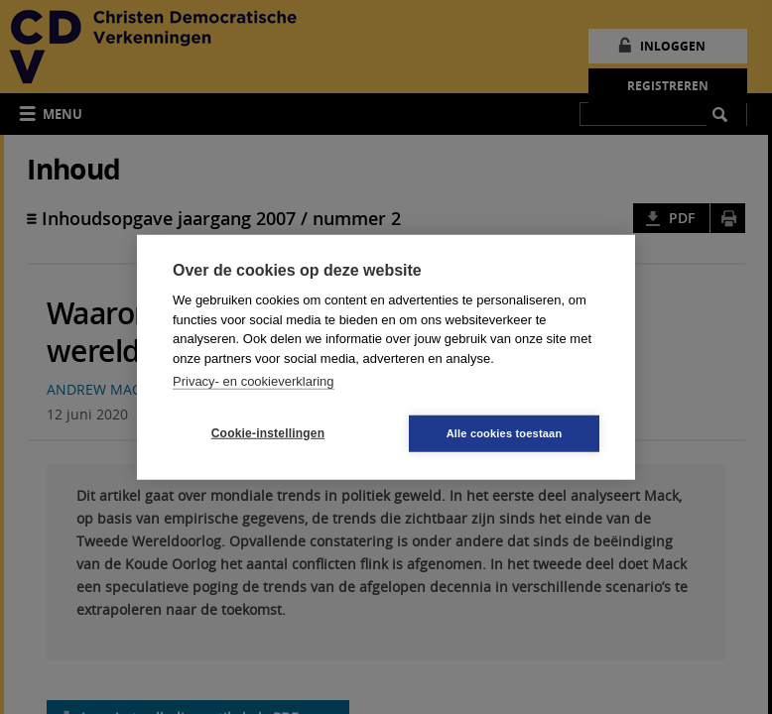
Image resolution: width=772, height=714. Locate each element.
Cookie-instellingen (267, 433)
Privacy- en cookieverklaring (253, 381)
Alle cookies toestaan (505, 432)
